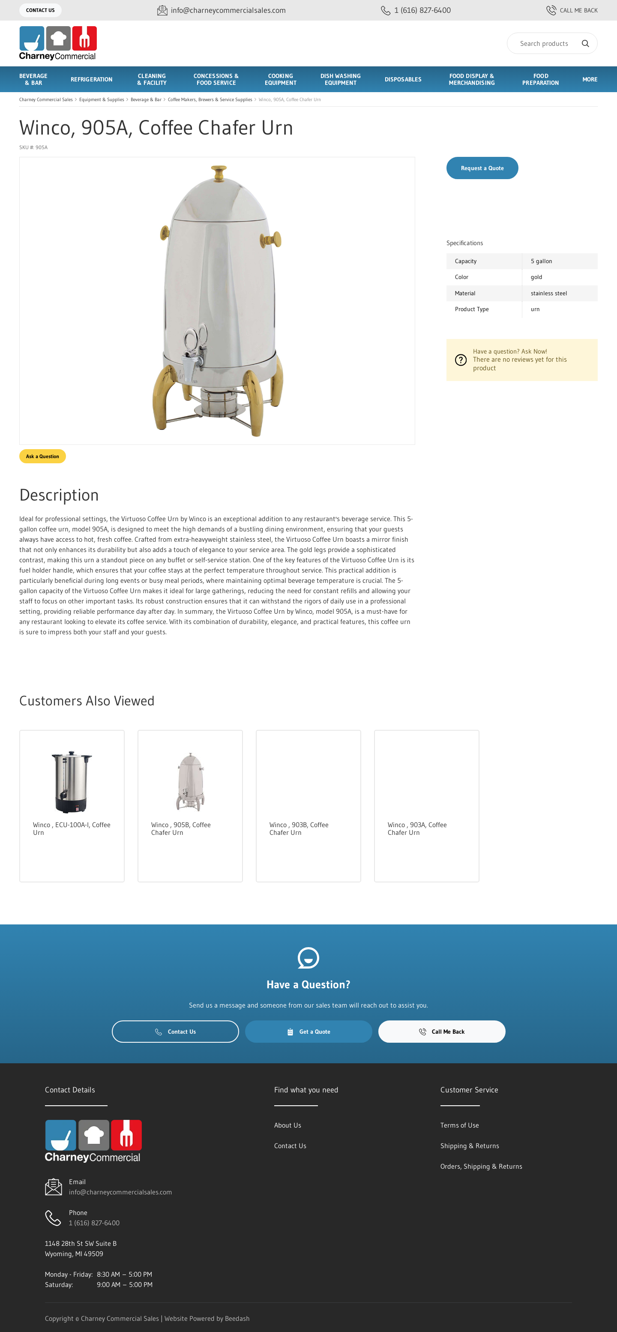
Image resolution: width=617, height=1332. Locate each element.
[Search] (552, 43)
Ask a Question (42, 456)
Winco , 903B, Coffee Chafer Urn (299, 828)
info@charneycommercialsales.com (120, 1192)
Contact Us (40, 10)
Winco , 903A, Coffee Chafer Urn (417, 828)
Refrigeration (92, 79)
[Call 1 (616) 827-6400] (416, 10)
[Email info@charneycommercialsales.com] (221, 10)
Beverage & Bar (146, 99)
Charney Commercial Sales (46, 99)
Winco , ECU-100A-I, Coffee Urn (72, 828)
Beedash (237, 1318)
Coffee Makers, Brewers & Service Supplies (210, 99)
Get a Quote (308, 1031)
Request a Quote (482, 168)
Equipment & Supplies (101, 99)
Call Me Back (572, 10)
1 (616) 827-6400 (94, 1222)
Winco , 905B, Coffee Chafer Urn (181, 828)
